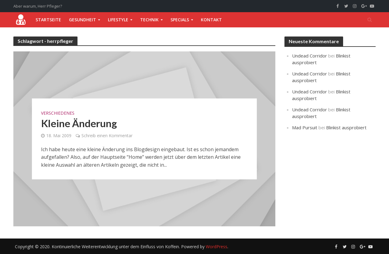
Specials (179, 20)
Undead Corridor (309, 56)
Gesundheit (82, 20)
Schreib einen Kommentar (107, 135)
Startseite (48, 20)
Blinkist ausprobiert (346, 127)
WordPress (216, 246)
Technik (149, 20)
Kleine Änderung (79, 123)
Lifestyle (118, 20)
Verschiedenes (57, 113)
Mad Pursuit (304, 127)
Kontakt (211, 20)
